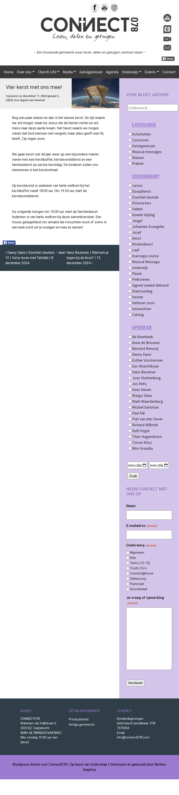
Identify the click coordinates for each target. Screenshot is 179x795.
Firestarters (139, 202)
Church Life (47, 71)
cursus (135, 185)
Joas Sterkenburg (144, 377)
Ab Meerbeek (140, 336)
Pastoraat (137, 584)
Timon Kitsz (140, 442)
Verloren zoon (141, 302)
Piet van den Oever (145, 418)
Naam (131, 506)
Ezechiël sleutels (143, 197)
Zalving (136, 314)
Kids (133, 558)
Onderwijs (130, 71)
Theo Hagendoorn (145, 436)
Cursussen (138, 139)
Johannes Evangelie (146, 226)
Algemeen (137, 552)
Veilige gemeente (82, 724)
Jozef (134, 232)
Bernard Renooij (143, 348)
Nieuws (136, 157)
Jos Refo (137, 383)
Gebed (135, 208)
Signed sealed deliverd (148, 285)
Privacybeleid (78, 719)
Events (150, 71)
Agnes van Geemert (32, 100)
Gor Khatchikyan (143, 366)
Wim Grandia (140, 448)
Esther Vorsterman (145, 360)
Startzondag (140, 291)
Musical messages (145, 151)
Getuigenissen (91, 71)
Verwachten (139, 308)
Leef (133, 249)
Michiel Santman (143, 407)
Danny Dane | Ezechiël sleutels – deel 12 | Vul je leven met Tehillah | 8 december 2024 (35, 258)
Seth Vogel (138, 430)
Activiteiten (139, 134)
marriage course (143, 255)
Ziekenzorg (138, 579)
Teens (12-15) (140, 563)
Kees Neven (139, 389)
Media (68, 71)
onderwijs (138, 267)
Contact (169, 71)
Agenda (112, 71)
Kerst (134, 238)
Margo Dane (140, 395)
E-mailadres (141, 526)
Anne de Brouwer (144, 342)
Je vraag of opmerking (145, 600)
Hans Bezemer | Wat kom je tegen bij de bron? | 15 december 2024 (87, 258)
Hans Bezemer (142, 371)
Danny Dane (139, 354)
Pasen (135, 273)
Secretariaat (138, 589)
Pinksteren (139, 279)
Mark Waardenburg (145, 401)
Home (8, 71)
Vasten (135, 296)
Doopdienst (139, 191)
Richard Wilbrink (143, 424)
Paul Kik (136, 413)
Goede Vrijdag (141, 214)
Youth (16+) (138, 568)
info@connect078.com (133, 737)
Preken (136, 163)
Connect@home (141, 573)
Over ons (24, 71)
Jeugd (135, 220)
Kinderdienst (140, 244)
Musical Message (144, 261)
